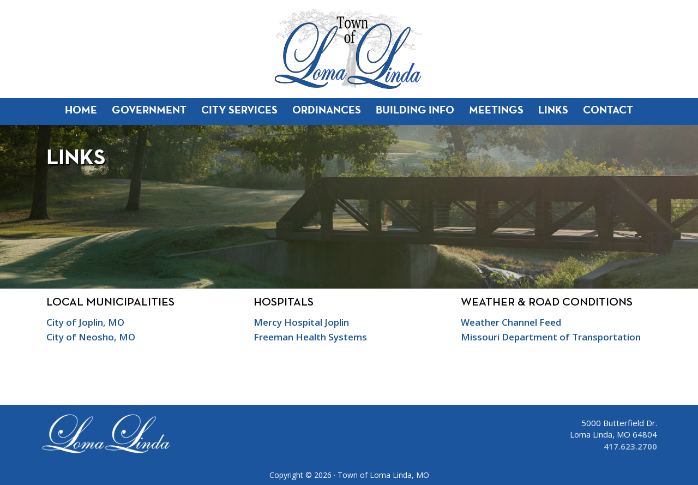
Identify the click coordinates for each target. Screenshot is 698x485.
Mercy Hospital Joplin (301, 322)
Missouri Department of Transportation (551, 337)
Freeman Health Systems (310, 337)
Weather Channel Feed (511, 322)
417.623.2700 (630, 446)
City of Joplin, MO (85, 322)
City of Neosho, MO (90, 337)
